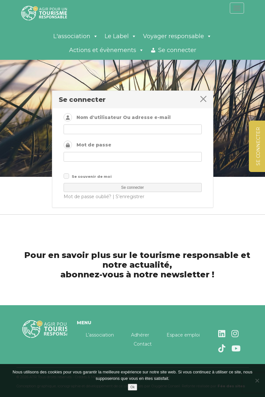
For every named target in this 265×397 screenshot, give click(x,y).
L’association (100, 335)
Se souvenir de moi (92, 176)
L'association (75, 36)
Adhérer (140, 335)
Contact (143, 344)
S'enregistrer (130, 196)
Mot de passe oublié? (87, 196)
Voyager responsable (177, 36)
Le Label (121, 36)
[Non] (257, 380)
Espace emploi (183, 335)
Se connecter (177, 50)
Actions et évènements (106, 50)
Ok (132, 387)
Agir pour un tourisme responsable (51, 13)
